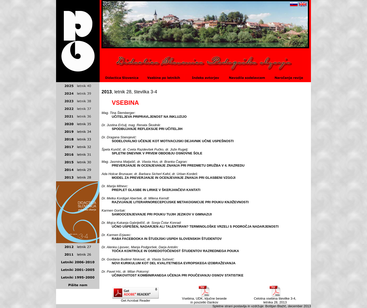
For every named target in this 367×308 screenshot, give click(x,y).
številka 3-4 (145, 91)
